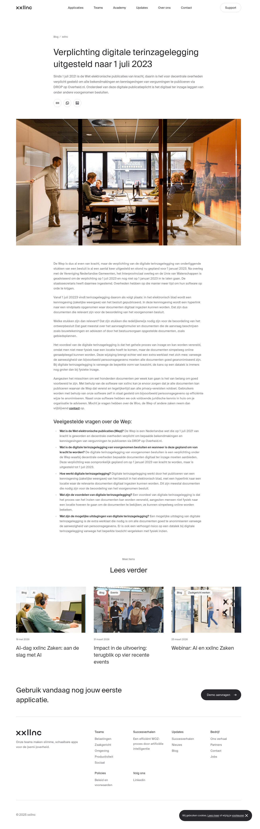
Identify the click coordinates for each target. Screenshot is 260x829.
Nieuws (177, 744)
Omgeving (102, 750)
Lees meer (213, 815)
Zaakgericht (103, 744)
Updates (142, 7)
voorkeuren (238, 815)
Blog (56, 36)
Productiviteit (104, 756)
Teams (98, 7)
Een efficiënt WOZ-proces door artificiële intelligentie (148, 743)
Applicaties (75, 7)
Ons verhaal (218, 738)
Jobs (213, 756)
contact (74, 408)
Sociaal (100, 762)
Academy (119, 7)
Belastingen (103, 738)
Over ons (164, 7)
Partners (216, 744)
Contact (186, 7)
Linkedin (139, 780)
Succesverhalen (183, 738)
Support (230, 7)
